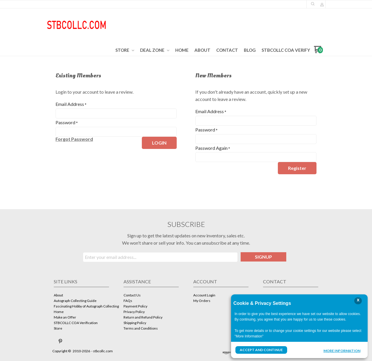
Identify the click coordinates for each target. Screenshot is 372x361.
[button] (313, 3)
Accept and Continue (261, 350)
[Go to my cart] (318, 51)
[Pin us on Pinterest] (60, 341)
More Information (341, 350)
